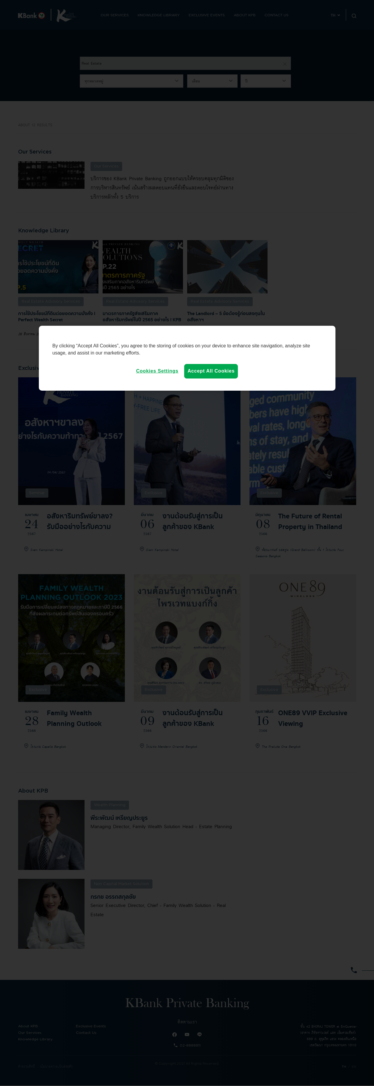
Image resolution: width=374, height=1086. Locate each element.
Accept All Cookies (211, 370)
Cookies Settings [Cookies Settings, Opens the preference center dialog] (157, 370)
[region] (187, 358)
